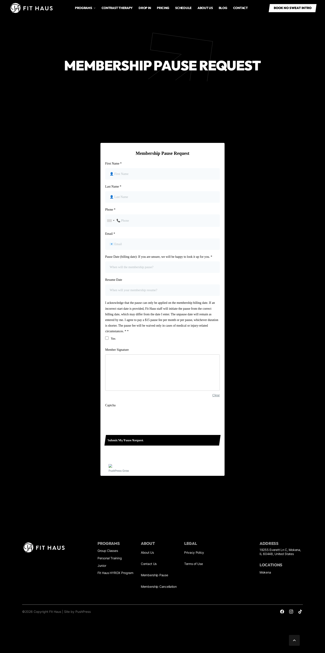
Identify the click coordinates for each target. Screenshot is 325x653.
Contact (240, 8)
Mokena (265, 572)
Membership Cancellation (159, 586)
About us (205, 8)
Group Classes (108, 551)
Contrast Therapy (117, 8)
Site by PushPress (77, 611)
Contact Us (149, 564)
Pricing (163, 8)
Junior (102, 565)
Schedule (183, 8)
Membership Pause (154, 575)
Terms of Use (193, 564)
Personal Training (110, 558)
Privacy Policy (194, 552)
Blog (223, 8)
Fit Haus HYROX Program (115, 573)
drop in (145, 8)
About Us (147, 552)
